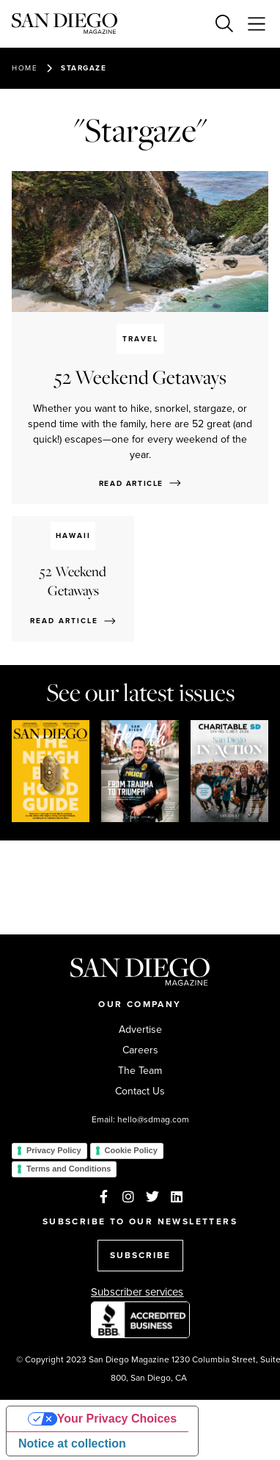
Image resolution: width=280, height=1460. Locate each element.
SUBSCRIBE (140, 1255)
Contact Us (140, 1091)
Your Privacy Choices (117, 1418)
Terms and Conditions (68, 1168)
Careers (140, 1050)
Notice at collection (72, 1443)
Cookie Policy (131, 1150)
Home (24, 67)
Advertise (140, 1030)
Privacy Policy (53, 1150)
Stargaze (83, 67)
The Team (140, 1071)
